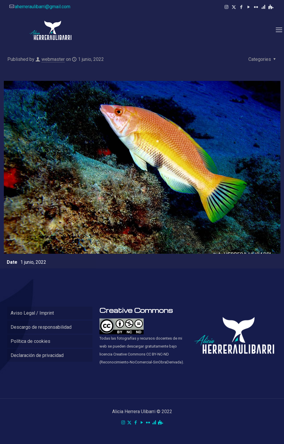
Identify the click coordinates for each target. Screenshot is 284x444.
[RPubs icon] (263, 7)
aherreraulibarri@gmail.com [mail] (42, 6)
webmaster (53, 59)
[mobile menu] (279, 30)
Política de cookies (30, 341)
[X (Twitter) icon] (234, 7)
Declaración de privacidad (37, 355)
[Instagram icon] (226, 7)
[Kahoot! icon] (270, 7)
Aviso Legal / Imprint (32, 313)
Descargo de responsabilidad (41, 327)
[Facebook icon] (241, 7)
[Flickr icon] (256, 7)
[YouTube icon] (248, 7)
